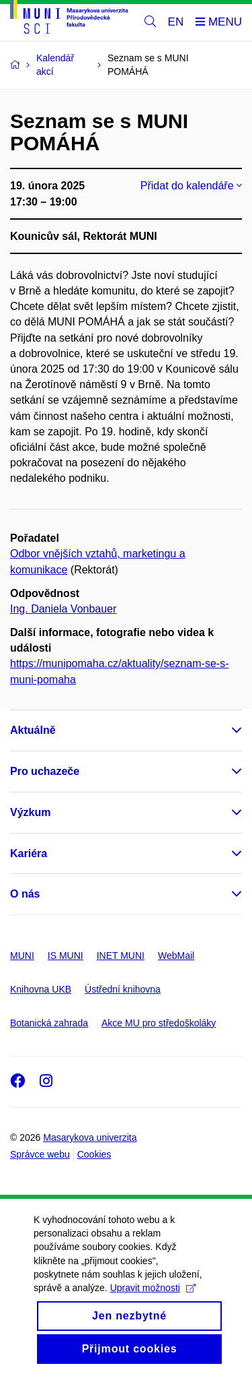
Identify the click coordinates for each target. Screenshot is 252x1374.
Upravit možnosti (153, 1310)
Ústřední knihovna (123, 989)
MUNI (22, 955)
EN (176, 21)
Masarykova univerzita (89, 1137)
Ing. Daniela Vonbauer (63, 609)
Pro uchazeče (44, 771)
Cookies (94, 1154)
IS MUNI (65, 955)
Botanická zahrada (49, 1023)
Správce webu (40, 1154)
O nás (25, 894)
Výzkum (30, 812)
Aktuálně (33, 730)
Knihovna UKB (40, 989)
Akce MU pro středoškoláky (158, 1023)
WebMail (176, 955)
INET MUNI (120, 955)
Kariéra (28, 853)
